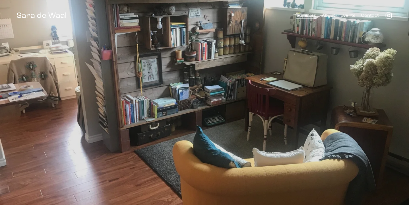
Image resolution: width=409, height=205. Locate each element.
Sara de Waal (41, 15)
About (328, 15)
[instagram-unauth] (389, 15)
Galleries (306, 15)
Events (348, 15)
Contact (370, 15)
